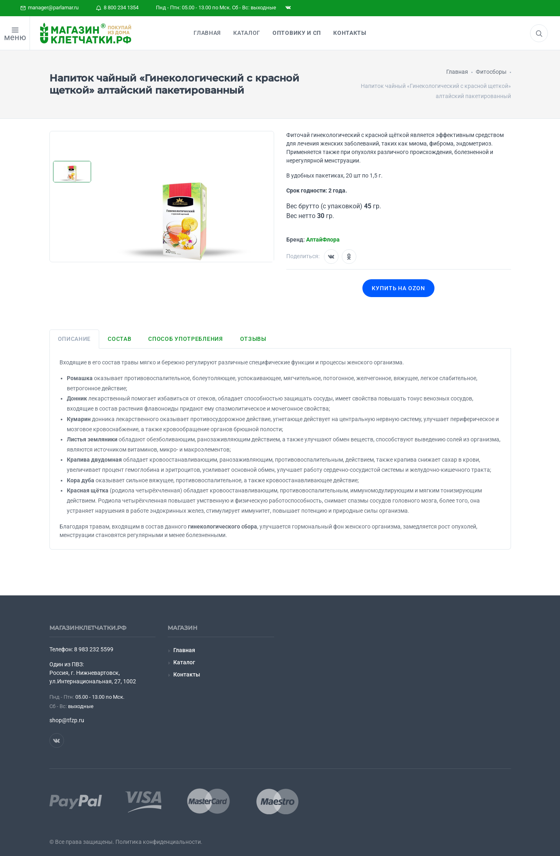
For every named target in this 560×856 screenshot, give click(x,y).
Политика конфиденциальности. (158, 842)
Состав (119, 339)
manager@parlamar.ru (49, 7)
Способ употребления (185, 339)
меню (15, 37)
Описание (74, 339)
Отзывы (253, 339)
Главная (184, 650)
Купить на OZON (399, 288)
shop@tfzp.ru (66, 720)
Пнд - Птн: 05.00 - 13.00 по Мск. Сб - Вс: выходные (216, 7)
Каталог (184, 662)
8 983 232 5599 (93, 649)
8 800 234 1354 (117, 7)
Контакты (186, 674)
